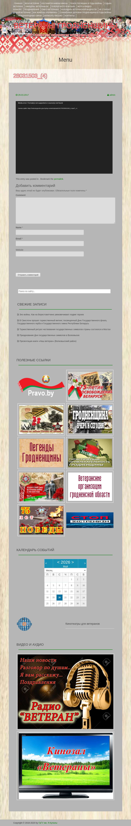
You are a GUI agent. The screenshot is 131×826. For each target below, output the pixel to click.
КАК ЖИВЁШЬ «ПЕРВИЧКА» (45, 12)
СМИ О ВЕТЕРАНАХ (50, 9)
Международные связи (30, 16)
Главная (18, 3)
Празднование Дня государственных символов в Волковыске (50, 335)
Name (18, 227)
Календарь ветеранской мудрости (79, 9)
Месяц (49, 570)
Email (18, 238)
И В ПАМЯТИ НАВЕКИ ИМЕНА (54, 3)
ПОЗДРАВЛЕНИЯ (31, 9)
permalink (58, 179)
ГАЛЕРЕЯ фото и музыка (63, 6)
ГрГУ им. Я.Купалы (48, 823)
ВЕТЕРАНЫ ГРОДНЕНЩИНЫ (66, 25)
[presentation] (39, 264)
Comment (21, 195)
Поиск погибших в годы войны (86, 3)
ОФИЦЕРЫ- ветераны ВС (37, 6)
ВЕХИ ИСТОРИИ (32, 3)
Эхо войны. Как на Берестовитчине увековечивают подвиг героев (52, 314)
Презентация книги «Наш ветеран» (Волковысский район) (48, 341)
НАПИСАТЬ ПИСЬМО (53, 16)
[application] (64, 137)
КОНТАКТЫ (70, 16)
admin (112, 95)
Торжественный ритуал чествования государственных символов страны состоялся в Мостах (65, 329)
